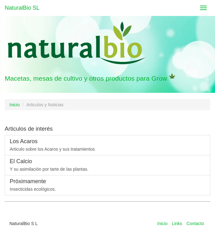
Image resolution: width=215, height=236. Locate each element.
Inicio (14, 104)
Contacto (195, 223)
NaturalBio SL (22, 8)
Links (177, 223)
